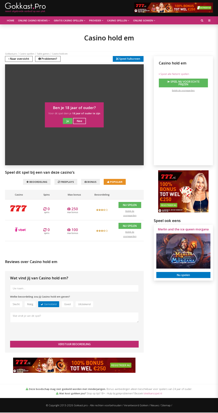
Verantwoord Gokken (136, 405)
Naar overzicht (19, 59)
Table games (43, 53)
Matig (30, 304)
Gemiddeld (50, 304)
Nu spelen (130, 205)
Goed (67, 304)
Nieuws (155, 405)
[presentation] (35, 332)
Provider (95, 20)
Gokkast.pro (11, 53)
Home (10, 20)
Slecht (16, 304)
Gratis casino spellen (68, 20)
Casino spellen (116, 20)
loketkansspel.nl (153, 393)
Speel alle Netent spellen (174, 74)
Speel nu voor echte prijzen (183, 83)
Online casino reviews (33, 20)
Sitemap (166, 405)
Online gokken (142, 20)
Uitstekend (84, 304)
